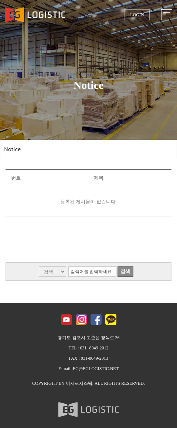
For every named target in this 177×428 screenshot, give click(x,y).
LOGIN (137, 14)
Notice (12, 149)
